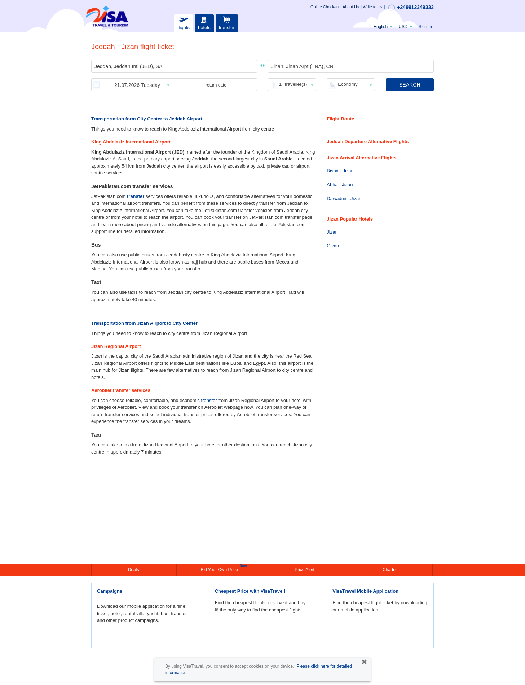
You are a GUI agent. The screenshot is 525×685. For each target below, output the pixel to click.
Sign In (425, 26)
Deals (134, 569)
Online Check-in (324, 7)
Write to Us (372, 7)
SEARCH (409, 85)
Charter (390, 569)
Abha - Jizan (340, 184)
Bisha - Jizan (340, 170)
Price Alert (304, 569)
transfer (227, 22)
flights (183, 22)
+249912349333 (411, 7)
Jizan (332, 232)
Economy (347, 84)
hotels (204, 22)
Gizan (333, 245)
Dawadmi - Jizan (344, 198)
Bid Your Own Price (219, 569)
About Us (351, 7)
